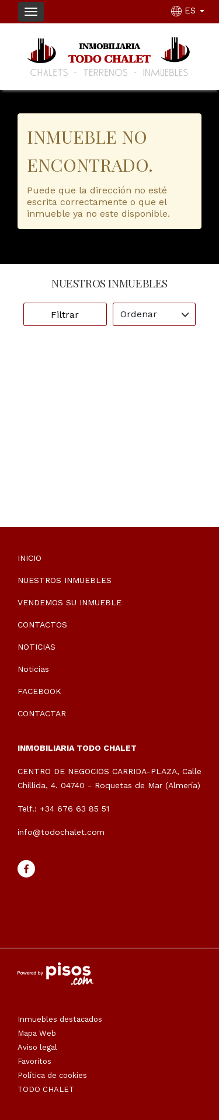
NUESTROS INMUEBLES (65, 580)
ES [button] (189, 10)
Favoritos (34, 1061)
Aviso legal (37, 1047)
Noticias (33, 669)
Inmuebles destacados (60, 1019)
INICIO (29, 558)
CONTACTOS (42, 624)
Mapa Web (37, 1033)
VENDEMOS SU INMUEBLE (69, 602)
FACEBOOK (39, 691)
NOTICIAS (36, 646)
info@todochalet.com (61, 832)
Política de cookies (52, 1075)
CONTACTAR (42, 713)
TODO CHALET (46, 1089)
